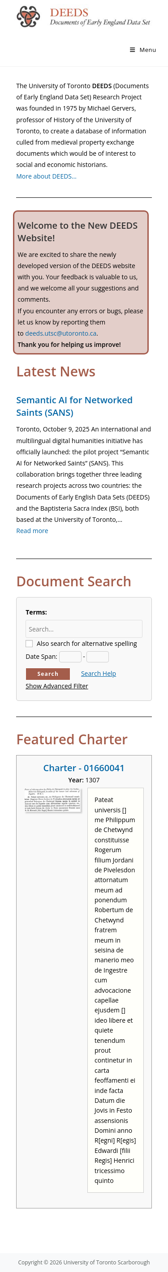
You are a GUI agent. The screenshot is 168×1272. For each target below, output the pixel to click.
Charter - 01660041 (84, 768)
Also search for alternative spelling (87, 643)
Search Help (98, 673)
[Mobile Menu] (143, 50)
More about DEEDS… (46, 176)
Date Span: (41, 656)
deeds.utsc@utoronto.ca (60, 333)
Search (48, 674)
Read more (32, 530)
